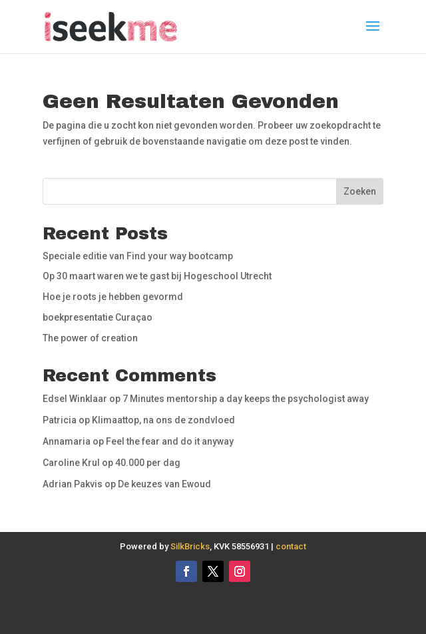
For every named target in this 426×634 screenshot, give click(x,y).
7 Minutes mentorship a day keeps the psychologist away (245, 398)
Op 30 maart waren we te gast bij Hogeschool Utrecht (157, 276)
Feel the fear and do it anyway (170, 441)
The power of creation (90, 338)
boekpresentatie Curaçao (97, 317)
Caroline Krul (71, 462)
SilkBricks (190, 546)
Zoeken (359, 191)
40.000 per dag (147, 462)
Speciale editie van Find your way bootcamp (138, 256)
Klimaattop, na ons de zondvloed (163, 420)
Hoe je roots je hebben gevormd (113, 296)
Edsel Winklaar (75, 398)
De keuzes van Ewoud (164, 484)
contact (291, 546)
